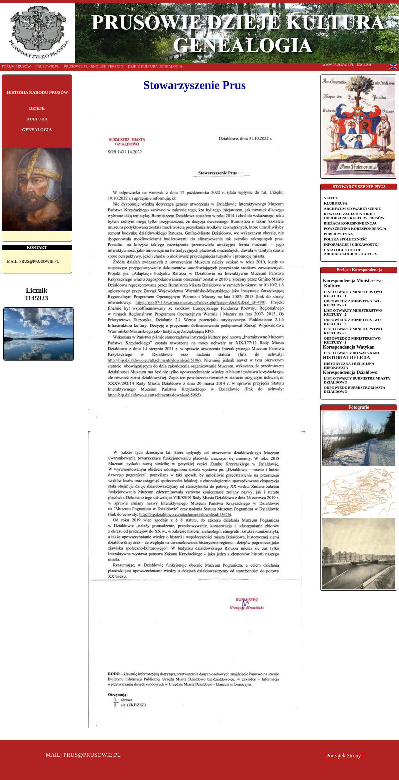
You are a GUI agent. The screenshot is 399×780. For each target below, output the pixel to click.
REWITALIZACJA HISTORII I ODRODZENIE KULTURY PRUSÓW (354, 216)
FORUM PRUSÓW (16, 66)
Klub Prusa (335, 203)
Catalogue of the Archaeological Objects (350, 252)
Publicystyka (338, 234)
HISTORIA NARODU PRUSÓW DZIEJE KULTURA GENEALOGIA (37, 111)
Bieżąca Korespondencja (359, 269)
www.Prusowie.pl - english (347, 65)
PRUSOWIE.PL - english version (93, 66)
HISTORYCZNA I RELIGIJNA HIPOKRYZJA (349, 366)
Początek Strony (343, 755)
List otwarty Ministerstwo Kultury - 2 (353, 312)
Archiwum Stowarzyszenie (352, 209)
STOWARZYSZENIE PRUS (359, 186)
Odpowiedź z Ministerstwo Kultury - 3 (352, 340)
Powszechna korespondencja (355, 229)
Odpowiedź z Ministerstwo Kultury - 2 (352, 322)
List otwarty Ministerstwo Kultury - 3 (353, 331)
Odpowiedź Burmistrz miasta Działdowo (354, 389)
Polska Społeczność (345, 239)
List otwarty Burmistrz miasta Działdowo (357, 380)
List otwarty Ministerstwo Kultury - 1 (353, 294)
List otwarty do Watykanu (352, 353)
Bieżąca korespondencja (350, 223)
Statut (331, 198)
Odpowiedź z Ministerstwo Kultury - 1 (352, 303)
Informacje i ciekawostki (351, 244)
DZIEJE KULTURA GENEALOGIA (155, 66)
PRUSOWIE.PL (48, 66)
